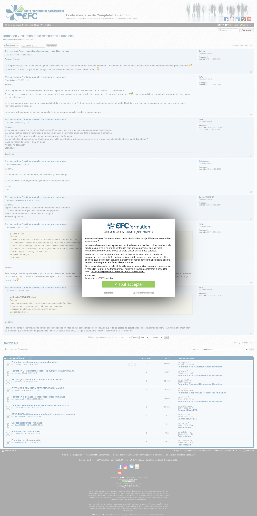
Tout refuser (108, 293)
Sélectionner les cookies (143, 293)
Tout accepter (128, 284)
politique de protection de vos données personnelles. (118, 271)
